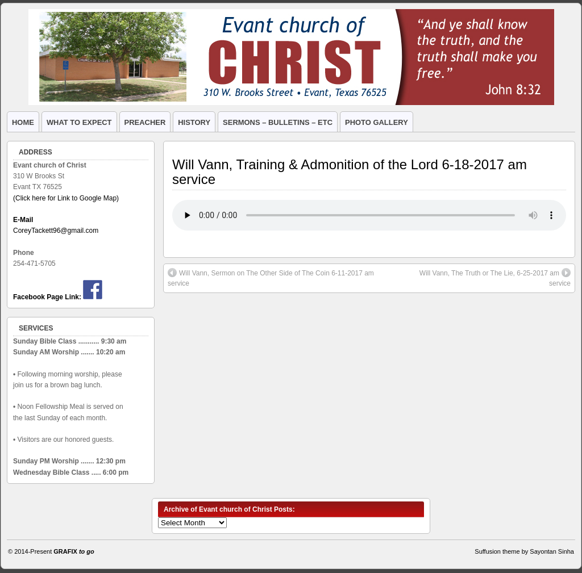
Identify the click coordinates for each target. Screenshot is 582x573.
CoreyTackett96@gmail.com (55, 231)
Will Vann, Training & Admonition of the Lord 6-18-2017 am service (349, 172)
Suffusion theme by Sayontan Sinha (524, 551)
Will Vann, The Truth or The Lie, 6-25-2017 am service (495, 277)
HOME (23, 122)
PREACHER (145, 122)
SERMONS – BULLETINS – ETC (277, 122)
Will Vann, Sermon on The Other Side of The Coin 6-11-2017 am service (271, 277)
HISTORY (194, 122)
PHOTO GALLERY (376, 122)
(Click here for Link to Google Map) (66, 198)
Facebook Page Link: (47, 297)
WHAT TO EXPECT (79, 122)
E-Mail (23, 220)
